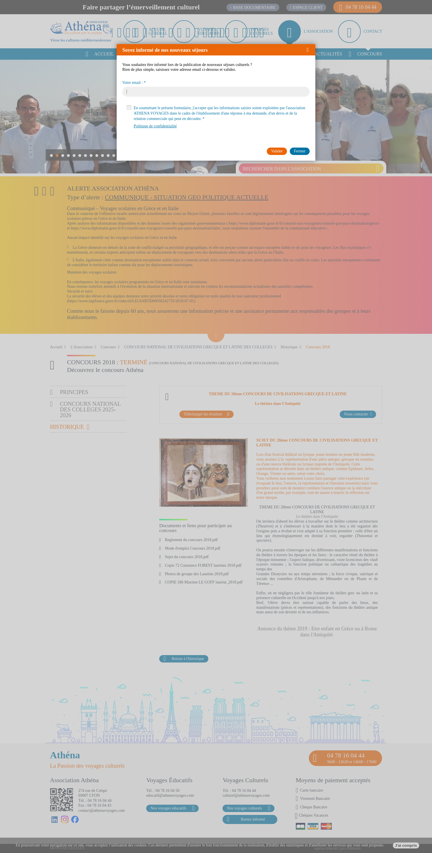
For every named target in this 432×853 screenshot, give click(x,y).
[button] (310, 50)
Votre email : (132, 83)
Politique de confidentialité (155, 126)
